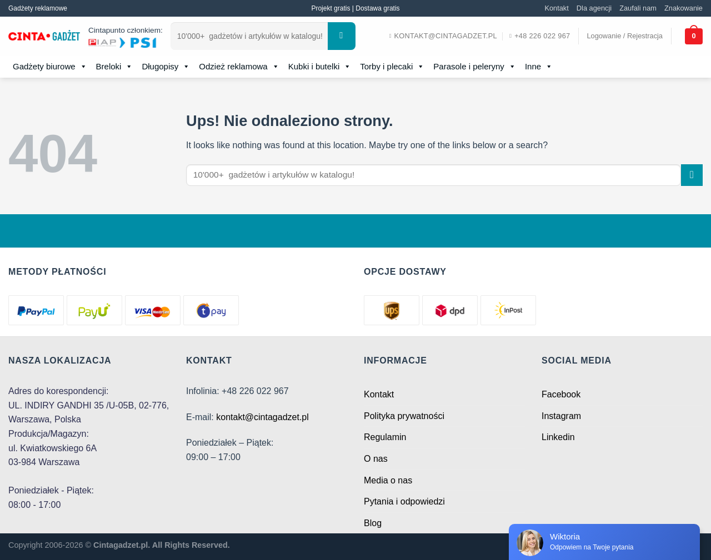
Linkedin (558, 437)
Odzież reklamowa (239, 67)
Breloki (114, 67)
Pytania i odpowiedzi (404, 501)
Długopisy (166, 67)
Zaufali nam (638, 8)
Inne (539, 67)
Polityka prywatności (404, 416)
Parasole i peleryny (474, 67)
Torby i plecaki (392, 67)
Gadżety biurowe (50, 67)
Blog (373, 523)
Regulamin (385, 437)
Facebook (561, 394)
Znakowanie (683, 8)
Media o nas (388, 480)
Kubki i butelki (320, 67)
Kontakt (556, 8)
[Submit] (342, 36)
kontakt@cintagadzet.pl (262, 417)
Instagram (561, 416)
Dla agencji (594, 8)
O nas (376, 458)
